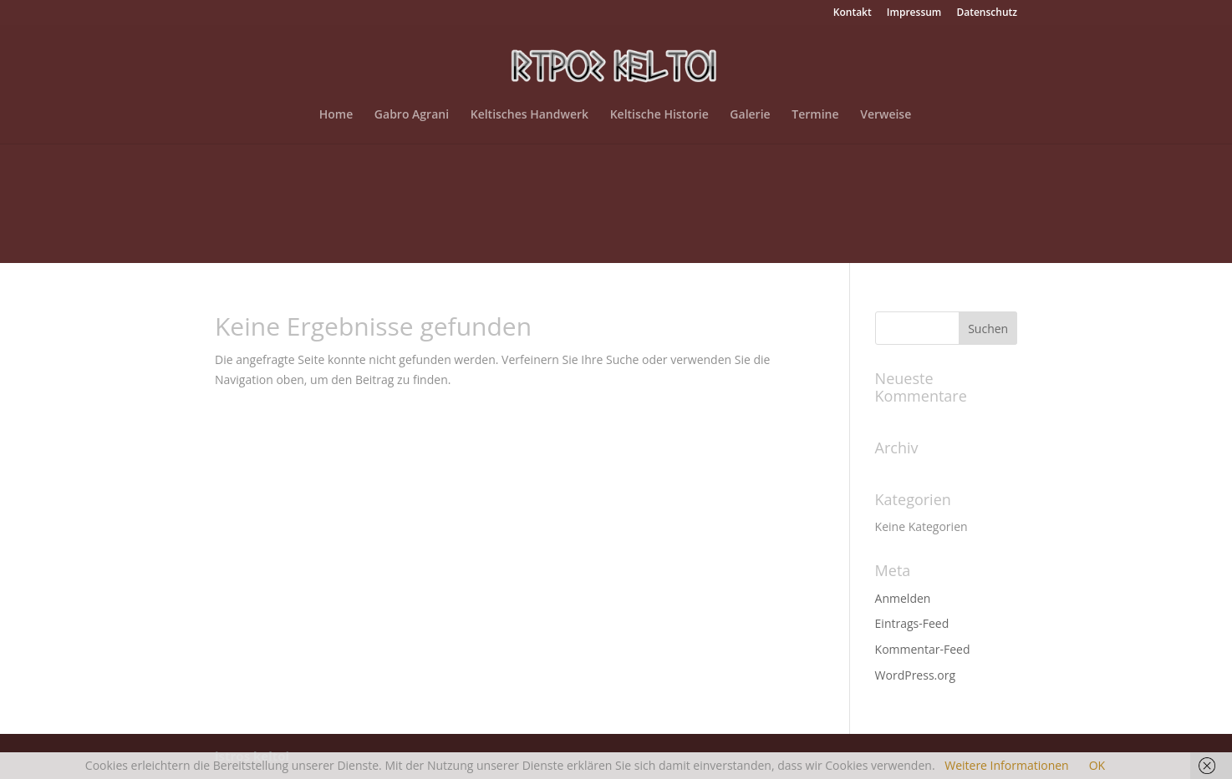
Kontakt (852, 13)
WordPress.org (915, 675)
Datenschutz (986, 13)
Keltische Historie (659, 115)
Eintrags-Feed (912, 623)
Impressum (914, 13)
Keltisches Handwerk (529, 115)
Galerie (750, 115)
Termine (815, 115)
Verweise (885, 115)
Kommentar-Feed (922, 649)
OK (1097, 765)
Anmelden (903, 598)
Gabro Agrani (411, 115)
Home (336, 115)
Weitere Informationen (1006, 765)
